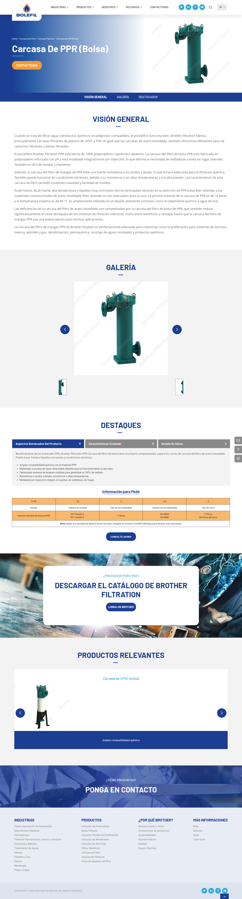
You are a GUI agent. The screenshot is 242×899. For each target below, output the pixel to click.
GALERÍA (123, 97)
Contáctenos (159, 7)
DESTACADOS (148, 97)
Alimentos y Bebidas (25, 843)
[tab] (48, 443)
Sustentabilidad (147, 835)
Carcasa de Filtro (90, 852)
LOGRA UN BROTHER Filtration (121, 608)
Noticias (197, 830)
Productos (83, 7)
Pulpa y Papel (21, 870)
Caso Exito (199, 839)
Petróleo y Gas (22, 856)
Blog (195, 826)
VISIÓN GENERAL (95, 97)
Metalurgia (20, 865)
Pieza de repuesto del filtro (96, 861)
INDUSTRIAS (58, 7)
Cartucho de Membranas (95, 839)
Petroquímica (21, 835)
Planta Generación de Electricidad (33, 826)
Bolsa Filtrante (89, 830)
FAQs (196, 835)
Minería (18, 852)
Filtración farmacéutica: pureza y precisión (37, 839)
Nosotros (109, 7)
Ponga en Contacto (121, 789)
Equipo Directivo (147, 848)
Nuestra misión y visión (151, 826)
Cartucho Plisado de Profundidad (99, 835)
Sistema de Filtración (93, 856)
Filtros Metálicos (90, 848)
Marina (18, 861)
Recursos (133, 7)
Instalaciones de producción (154, 830)
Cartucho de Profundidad (95, 826)
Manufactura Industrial (26, 830)
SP (222, 7)
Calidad (142, 843)
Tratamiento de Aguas (26, 848)
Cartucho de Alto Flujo (93, 843)
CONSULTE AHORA (121, 536)
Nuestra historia (147, 839)
